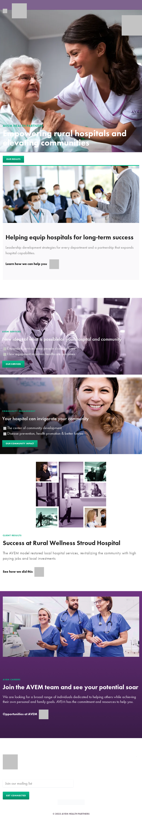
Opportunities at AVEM (25, 714)
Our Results (13, 159)
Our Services (13, 364)
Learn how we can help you (32, 264)
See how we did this (23, 572)
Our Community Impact (20, 443)
